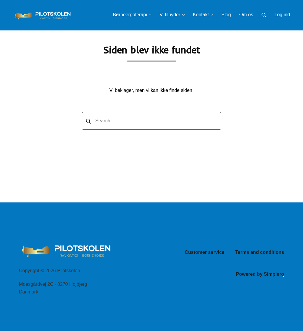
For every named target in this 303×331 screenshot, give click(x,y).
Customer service (204, 252)
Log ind (282, 14)
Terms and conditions (259, 252)
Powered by (260, 274)
